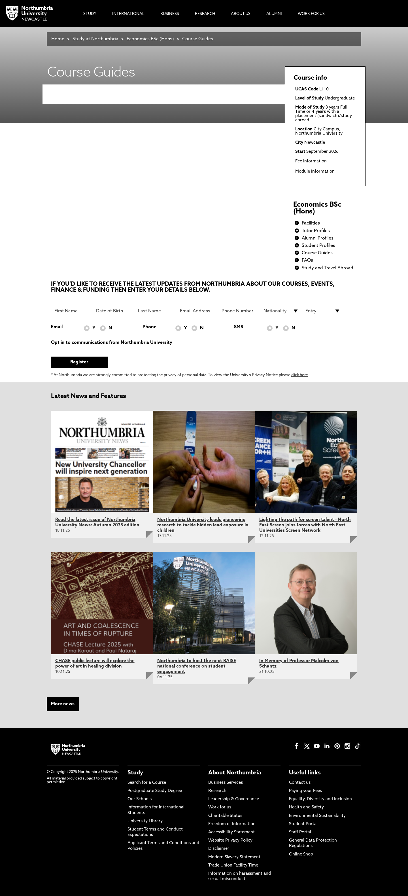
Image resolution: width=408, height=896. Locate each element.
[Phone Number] (239, 311)
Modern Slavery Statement (234, 857)
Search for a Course (147, 783)
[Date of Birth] (113, 311)
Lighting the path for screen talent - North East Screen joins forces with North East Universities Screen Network (305, 525)
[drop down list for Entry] (323, 311)
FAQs (307, 260)
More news (63, 704)
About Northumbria (234, 773)
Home (57, 39)
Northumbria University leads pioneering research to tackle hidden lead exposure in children (202, 525)
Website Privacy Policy (230, 840)
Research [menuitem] (205, 14)
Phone (149, 327)
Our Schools (140, 799)
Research (217, 791)
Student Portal (303, 824)
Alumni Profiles (317, 238)
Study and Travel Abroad (327, 268)
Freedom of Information (232, 824)
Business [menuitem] (169, 14)
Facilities (311, 223)
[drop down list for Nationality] (281, 311)
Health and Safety (306, 807)
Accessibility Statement (231, 832)
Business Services (225, 783)
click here (299, 375)
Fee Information (311, 161)
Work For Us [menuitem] (311, 14)
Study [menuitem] (89, 14)
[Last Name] (155, 311)
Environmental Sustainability (317, 816)
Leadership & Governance (233, 799)
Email (57, 327)
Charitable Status (225, 816)
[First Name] (72, 311)
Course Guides (197, 39)
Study (135, 773)
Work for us (219, 807)
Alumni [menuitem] (274, 14)
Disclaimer (218, 849)
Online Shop (301, 854)
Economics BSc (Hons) (151, 39)
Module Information (315, 172)
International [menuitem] (128, 14)
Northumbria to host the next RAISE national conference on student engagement (196, 666)
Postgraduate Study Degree (155, 791)
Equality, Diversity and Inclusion (320, 799)
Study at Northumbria (95, 39)
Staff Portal (300, 832)
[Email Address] (197, 311)
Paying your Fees (305, 791)
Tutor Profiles (316, 231)
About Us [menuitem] (240, 14)
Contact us (300, 783)
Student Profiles (318, 245)
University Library (145, 821)
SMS (238, 327)
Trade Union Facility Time (233, 865)
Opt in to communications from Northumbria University (111, 342)
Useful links (305, 773)
